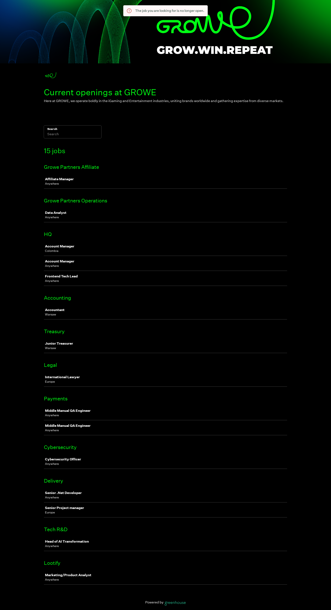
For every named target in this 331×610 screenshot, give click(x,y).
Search (52, 129)
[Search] (72, 134)
